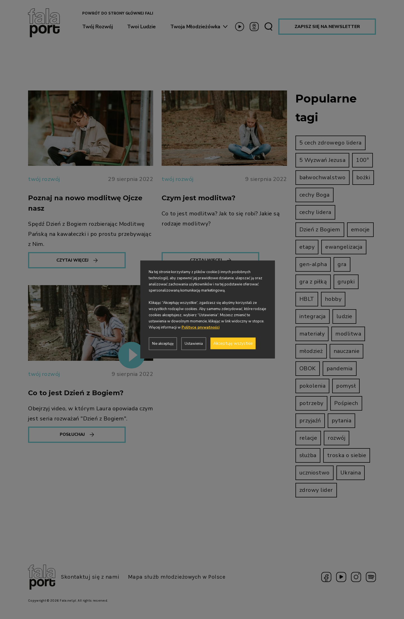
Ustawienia (194, 343)
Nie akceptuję (163, 343)
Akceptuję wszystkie (233, 343)
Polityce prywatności (200, 327)
